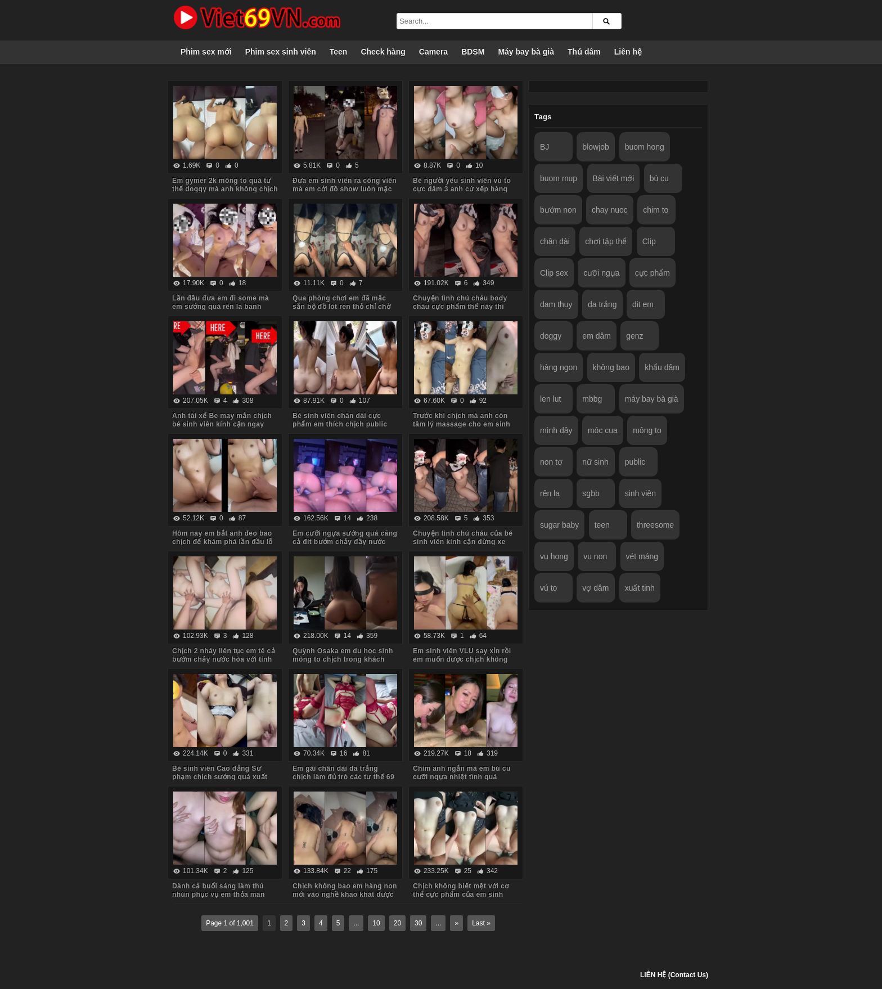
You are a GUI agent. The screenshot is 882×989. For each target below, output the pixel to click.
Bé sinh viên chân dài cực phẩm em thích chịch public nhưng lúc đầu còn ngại (339, 424)
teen (602, 524)
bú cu (659, 178)
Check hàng (383, 51)
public (635, 461)
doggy (550, 335)
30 (418, 923)
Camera (433, 51)
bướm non (558, 209)
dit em (643, 304)
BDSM (472, 51)
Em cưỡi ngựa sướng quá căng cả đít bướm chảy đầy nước (344, 537)
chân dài (555, 241)
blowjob (595, 146)
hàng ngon (558, 367)
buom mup (558, 178)
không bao (611, 367)
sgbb (590, 493)
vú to (548, 587)
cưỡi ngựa (601, 272)
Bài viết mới (613, 178)
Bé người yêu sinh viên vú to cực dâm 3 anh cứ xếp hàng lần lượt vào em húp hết (462, 189)
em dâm (596, 335)
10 (376, 923)
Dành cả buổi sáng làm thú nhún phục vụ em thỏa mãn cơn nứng (218, 894)
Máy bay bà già (526, 51)
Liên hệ (628, 51)
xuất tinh (640, 587)
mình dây (556, 430)
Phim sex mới (206, 51)
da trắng (602, 304)
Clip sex (554, 272)
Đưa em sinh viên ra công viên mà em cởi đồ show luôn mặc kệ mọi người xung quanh (344, 189)
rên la (550, 493)
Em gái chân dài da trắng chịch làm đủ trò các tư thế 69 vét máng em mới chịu (343, 777)
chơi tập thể (606, 241)
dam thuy (556, 304)
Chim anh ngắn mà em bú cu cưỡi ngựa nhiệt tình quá (462, 773)
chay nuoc (610, 209)
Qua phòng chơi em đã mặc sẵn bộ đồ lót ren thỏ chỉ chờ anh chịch (341, 306)
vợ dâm (595, 587)
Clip (649, 241)
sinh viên (640, 493)
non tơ (551, 461)
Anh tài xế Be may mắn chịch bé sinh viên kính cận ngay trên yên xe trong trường (222, 424)
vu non (595, 556)
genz (634, 335)
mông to (647, 430)
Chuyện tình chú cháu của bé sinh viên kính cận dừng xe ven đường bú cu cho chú (462, 541)
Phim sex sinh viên (280, 51)
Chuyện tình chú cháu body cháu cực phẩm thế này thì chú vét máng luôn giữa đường (465, 306)
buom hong (644, 146)
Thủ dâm (584, 51)
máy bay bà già (651, 398)
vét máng (642, 556)
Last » (481, 923)
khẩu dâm (662, 367)
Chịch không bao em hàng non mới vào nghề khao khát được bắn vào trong (344, 894)
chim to (655, 209)
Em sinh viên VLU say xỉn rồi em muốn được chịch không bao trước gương (462, 659)
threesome (655, 524)
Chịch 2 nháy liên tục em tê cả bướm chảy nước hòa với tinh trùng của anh (223, 659)
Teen (339, 51)
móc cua (603, 430)
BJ (544, 146)
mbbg (592, 398)
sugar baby (559, 524)
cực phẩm (652, 272)
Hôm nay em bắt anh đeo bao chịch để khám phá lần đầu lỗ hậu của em (222, 541)
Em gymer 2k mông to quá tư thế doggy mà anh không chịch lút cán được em (225, 189)
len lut (550, 398)
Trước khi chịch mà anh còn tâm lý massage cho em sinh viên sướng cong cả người (461, 424)
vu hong (554, 556)
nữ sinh (595, 461)
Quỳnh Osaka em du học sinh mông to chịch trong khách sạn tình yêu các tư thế (342, 659)
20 (397, 923)
